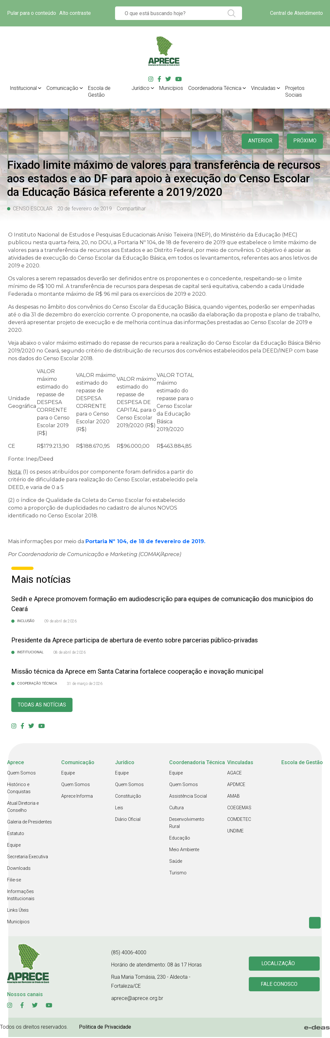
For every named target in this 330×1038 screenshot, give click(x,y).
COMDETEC (239, 820)
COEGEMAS (239, 808)
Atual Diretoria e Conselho (23, 808)
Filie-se (14, 880)
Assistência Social (188, 797)
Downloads (19, 869)
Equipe (14, 846)
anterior (257, 141)
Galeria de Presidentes (29, 822)
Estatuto (15, 834)
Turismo (178, 873)
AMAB (233, 797)
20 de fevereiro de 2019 (84, 209)
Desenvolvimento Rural (186, 824)
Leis (119, 808)
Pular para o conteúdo (31, 13)
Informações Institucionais (20, 896)
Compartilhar (131, 209)
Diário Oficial (128, 820)
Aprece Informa (77, 797)
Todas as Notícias (44, 705)
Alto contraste (75, 13)
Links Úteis (18, 911)
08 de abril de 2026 (69, 652)
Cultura (176, 808)
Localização (279, 964)
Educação (179, 838)
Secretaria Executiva (27, 857)
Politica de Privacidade (105, 1028)
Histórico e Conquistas (19, 789)
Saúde (175, 862)
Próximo (304, 141)
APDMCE (236, 785)
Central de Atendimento (296, 13)
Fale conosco (280, 985)
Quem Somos (21, 773)
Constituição (128, 797)
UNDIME (235, 831)
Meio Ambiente (184, 850)
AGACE (234, 773)
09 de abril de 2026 (60, 621)
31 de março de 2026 (84, 683)
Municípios (18, 922)
